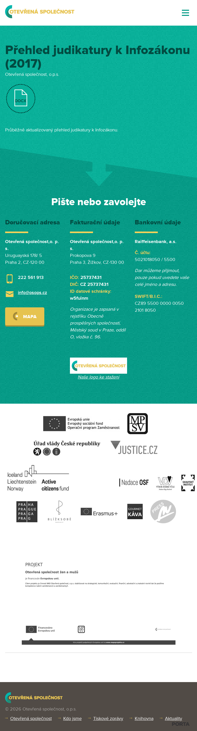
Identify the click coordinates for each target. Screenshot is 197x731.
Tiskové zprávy (108, 718)
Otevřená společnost (31, 718)
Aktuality (173, 718)
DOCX (20, 100)
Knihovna (144, 718)
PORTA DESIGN (181, 724)
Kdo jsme (72, 718)
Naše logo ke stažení (98, 377)
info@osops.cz (32, 292)
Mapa (25, 316)
